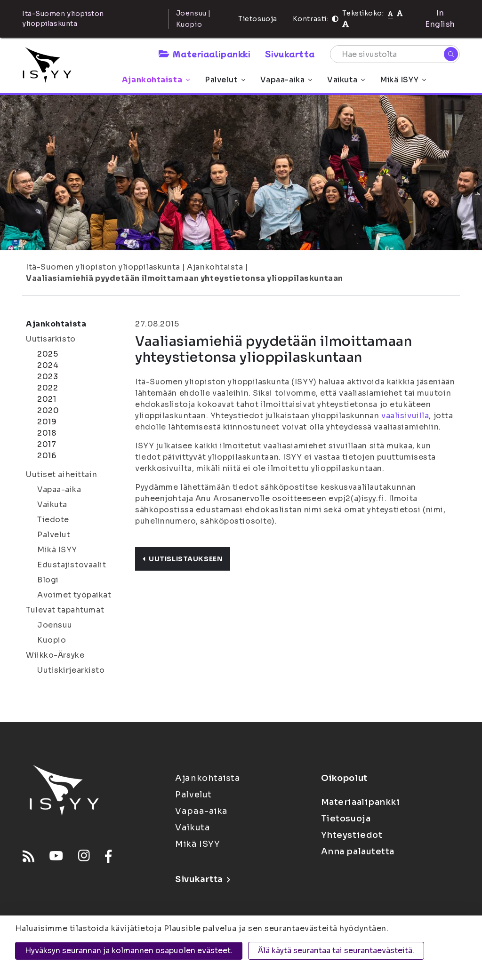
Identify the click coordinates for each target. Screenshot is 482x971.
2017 (46, 444)
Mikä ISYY (403, 80)
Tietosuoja (257, 19)
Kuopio (51, 640)
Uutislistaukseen (183, 559)
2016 (46, 456)
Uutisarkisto (51, 339)
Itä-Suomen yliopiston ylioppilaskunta (103, 267)
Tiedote (53, 520)
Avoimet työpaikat (74, 595)
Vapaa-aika (286, 80)
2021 (46, 399)
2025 (47, 354)
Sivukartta (290, 53)
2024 (47, 365)
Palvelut (225, 80)
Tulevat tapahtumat (65, 610)
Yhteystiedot (352, 835)
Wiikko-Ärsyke (55, 655)
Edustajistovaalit (71, 565)
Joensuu (54, 625)
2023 (47, 377)
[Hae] (451, 54)
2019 (46, 422)
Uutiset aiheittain (61, 474)
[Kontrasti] (335, 19)
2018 (46, 433)
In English (440, 18)
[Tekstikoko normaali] (390, 13)
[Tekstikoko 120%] (345, 24)
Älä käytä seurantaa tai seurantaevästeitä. (336, 950)
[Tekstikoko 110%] (399, 13)
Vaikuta (346, 80)
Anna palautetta (357, 851)
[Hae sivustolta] (395, 54)
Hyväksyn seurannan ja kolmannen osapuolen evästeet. (129, 950)
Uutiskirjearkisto (71, 670)
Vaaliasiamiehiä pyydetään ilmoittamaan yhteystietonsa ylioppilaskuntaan (184, 278)
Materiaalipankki (204, 53)
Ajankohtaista (156, 80)
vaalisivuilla (405, 416)
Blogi (48, 580)
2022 (47, 388)
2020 (48, 410)
